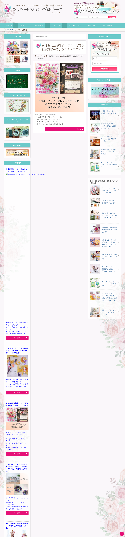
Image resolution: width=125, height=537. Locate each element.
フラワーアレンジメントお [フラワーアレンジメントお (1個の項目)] (12, 490)
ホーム (7, 528)
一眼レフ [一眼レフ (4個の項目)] (22, 495)
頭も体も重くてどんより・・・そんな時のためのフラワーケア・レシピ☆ (109, 216)
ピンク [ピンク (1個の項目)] (11, 488)
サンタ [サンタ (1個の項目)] (23, 478)
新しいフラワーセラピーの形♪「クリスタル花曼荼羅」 (109, 283)
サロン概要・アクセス (75, 25)
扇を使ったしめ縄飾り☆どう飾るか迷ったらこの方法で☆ (109, 230)
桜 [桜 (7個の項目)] (27, 497)
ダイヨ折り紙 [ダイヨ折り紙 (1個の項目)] (17, 481)
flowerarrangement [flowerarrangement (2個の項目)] (12, 466)
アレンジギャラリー (39, 25)
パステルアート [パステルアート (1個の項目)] (23, 485)
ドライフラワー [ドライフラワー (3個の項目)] (20, 483)
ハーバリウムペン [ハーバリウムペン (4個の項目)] (17, 484)
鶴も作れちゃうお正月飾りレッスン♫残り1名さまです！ (109, 256)
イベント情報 (40, 58)
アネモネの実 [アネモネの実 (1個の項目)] (17, 471)
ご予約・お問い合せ (107, 25)
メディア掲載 (91, 25)
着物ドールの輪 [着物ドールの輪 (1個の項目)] (15, 503)
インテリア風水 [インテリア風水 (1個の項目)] (11, 473)
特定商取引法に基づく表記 (48, 528)
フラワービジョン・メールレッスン (105, 48)
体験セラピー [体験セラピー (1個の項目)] (11, 498)
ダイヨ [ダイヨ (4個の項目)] (11, 481)
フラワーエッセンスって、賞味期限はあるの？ (109, 202)
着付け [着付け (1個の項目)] (9, 503)
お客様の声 (64, 56)
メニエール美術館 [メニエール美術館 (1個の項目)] (22, 493)
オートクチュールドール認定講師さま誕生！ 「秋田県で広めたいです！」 (109, 270)
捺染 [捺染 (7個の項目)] (17, 497)
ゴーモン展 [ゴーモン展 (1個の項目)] (19, 478)
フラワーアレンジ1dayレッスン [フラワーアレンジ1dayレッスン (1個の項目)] (20, 488)
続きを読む (77, 129)
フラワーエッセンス (56, 25)
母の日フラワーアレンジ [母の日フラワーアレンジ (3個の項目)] (17, 500)
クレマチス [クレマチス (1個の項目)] (13, 478)
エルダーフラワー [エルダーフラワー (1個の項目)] (19, 473)
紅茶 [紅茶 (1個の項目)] (20, 503)
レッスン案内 (9, 25)
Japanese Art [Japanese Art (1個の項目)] (21, 466)
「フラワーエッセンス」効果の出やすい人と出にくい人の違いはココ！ (109, 190)
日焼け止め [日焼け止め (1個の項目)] (22, 498)
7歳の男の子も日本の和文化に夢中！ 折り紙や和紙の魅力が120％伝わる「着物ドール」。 (109, 243)
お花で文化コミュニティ (53, 56)
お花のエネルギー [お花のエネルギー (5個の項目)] (15, 468)
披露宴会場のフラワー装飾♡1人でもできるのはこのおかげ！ (109, 312)
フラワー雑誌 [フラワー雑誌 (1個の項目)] (22, 490)
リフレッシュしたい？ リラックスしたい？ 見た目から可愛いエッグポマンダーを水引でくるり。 (103, 298)
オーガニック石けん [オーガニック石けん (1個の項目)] (16, 476)
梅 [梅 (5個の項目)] (7, 500)
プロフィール (23, 25)
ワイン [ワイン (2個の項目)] (16, 495)
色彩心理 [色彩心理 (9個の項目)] (20, 505)
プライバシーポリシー (30, 528)
